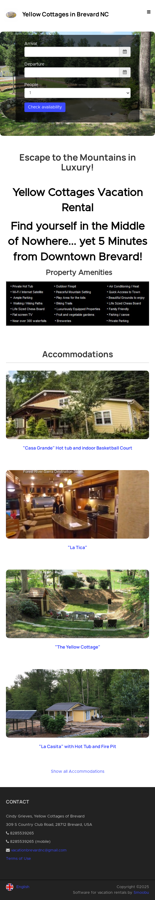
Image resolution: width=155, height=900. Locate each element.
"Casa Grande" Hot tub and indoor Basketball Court (77, 448)
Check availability (45, 107)
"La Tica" (77, 547)
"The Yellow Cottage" (77, 647)
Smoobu (141, 893)
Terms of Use (18, 859)
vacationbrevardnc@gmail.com (39, 850)
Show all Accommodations (77, 772)
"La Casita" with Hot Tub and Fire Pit (77, 746)
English (22, 887)
